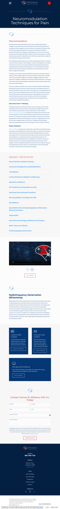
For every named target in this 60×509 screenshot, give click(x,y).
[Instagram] (30, 491)
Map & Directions (30, 467)
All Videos (30, 275)
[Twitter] (34, 491)
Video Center (40, 350)
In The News (18, 375)
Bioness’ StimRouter (13, 129)
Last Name (33, 404)
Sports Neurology (30, 476)
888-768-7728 (30, 455)
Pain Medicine (30, 479)
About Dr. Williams (30, 474)
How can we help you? (14, 419)
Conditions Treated (30, 482)
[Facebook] (26, 491)
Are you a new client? (14, 414)
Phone (11, 409)
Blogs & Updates (18, 349)
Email (32, 409)
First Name (12, 404)
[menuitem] (30, 162)
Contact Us (29, 484)
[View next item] (32, 269)
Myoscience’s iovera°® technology (16, 112)
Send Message (30, 438)
